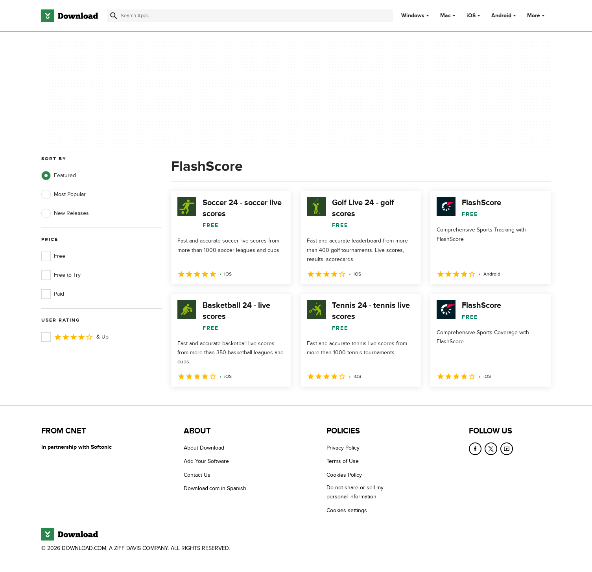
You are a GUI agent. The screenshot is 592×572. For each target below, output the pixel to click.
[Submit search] (113, 15)
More (536, 15)
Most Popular (63, 194)
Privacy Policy (343, 447)
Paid (52, 294)
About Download (204, 447)
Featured (58, 175)
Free (53, 256)
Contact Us (197, 475)
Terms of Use (342, 461)
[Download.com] (69, 15)
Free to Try (61, 275)
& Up (75, 337)
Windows (412, 16)
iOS (471, 16)
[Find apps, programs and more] (250, 15)
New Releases (65, 213)
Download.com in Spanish (215, 488)
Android (501, 16)
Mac (445, 16)
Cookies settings (346, 510)
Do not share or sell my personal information (355, 492)
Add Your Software (206, 461)
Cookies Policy (344, 475)
